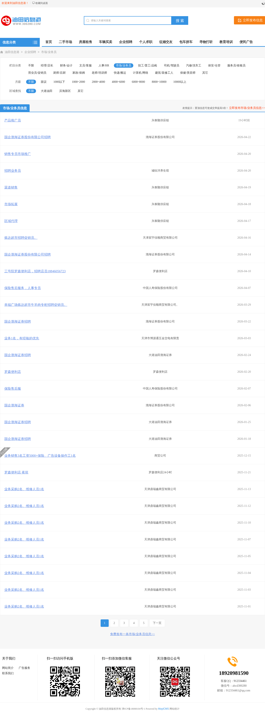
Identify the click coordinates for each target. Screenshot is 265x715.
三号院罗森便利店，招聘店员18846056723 (35, 271)
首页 (48, 42)
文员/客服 (85, 65)
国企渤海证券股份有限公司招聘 (27, 137)
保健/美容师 (187, 72)
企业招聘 (30, 52)
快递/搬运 (120, 72)
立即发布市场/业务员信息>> (247, 107)
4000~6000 (118, 81)
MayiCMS (163, 708)
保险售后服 (12, 388)
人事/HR (104, 65)
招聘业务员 (12, 170)
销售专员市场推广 (17, 154)
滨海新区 (65, 91)
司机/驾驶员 (171, 65)
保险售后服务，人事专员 (22, 288)
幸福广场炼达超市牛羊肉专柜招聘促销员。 (35, 304)
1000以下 (59, 81)
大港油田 (46, 91)
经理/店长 (47, 65)
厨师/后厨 (59, 72)
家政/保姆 (78, 72)
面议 (44, 81)
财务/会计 (66, 65)
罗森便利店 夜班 (16, 472)
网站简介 (8, 667)
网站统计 (174, 708)
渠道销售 (11, 187)
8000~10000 (159, 81)
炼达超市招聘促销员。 (20, 237)
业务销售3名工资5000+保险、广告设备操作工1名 (40, 455)
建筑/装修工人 (164, 72)
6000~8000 (138, 81)
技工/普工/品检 (147, 65)
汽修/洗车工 (193, 65)
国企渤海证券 (14, 405)
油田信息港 (12, 52)
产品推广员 (12, 120)
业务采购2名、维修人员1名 (24, 489)
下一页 (157, 623)
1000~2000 (78, 81)
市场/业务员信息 (15, 108)
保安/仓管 (214, 65)
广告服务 (24, 667)
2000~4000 (98, 81)
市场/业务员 (49, 52)
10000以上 (179, 81)
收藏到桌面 (41, 3)
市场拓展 (11, 204)
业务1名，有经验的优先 (21, 338)
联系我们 (8, 673)
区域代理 (11, 221)
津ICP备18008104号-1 (133, 708)
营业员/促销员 (37, 72)
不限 (31, 65)
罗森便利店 (12, 372)
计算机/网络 (140, 72)
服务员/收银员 (236, 65)
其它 (205, 72)
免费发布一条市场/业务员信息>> (132, 634)
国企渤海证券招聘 (17, 321)
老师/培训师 (99, 72)
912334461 (240, 681)
